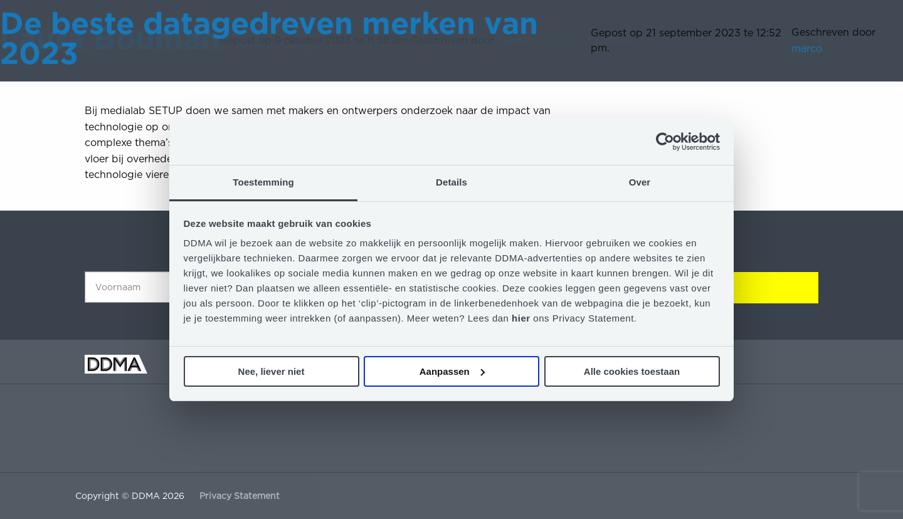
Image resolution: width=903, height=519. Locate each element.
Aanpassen (452, 371)
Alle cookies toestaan (632, 371)
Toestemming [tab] (263, 182)
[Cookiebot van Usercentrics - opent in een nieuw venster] (665, 141)
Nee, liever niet (271, 371)
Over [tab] (640, 182)
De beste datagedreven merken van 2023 (269, 38)
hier (522, 318)
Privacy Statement (239, 495)
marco (806, 49)
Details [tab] (451, 182)
